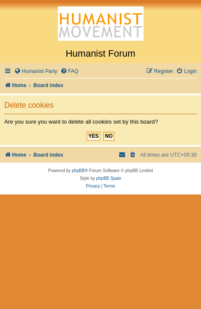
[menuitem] (35, 71)
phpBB (78, 170)
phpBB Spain (108, 178)
